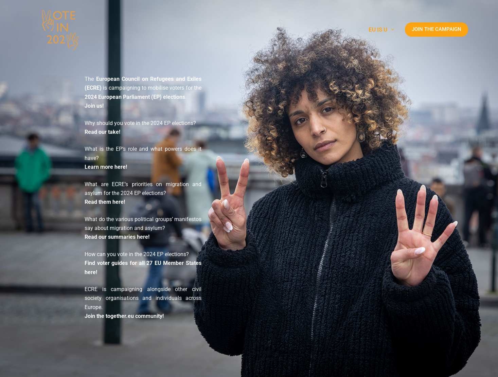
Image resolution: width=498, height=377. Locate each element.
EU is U (382, 29)
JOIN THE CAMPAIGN (436, 29)
